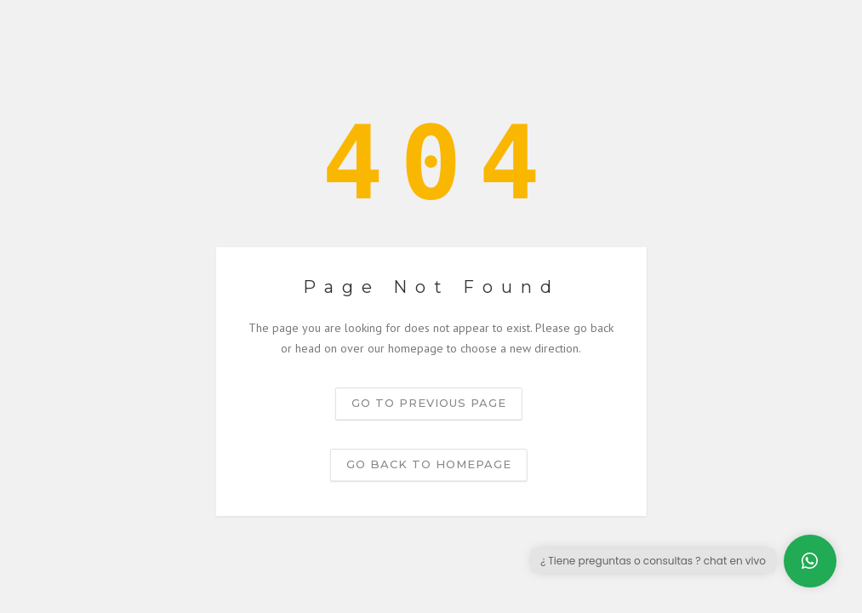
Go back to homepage (428, 464)
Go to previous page (428, 403)
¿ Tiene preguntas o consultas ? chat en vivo (653, 560)
